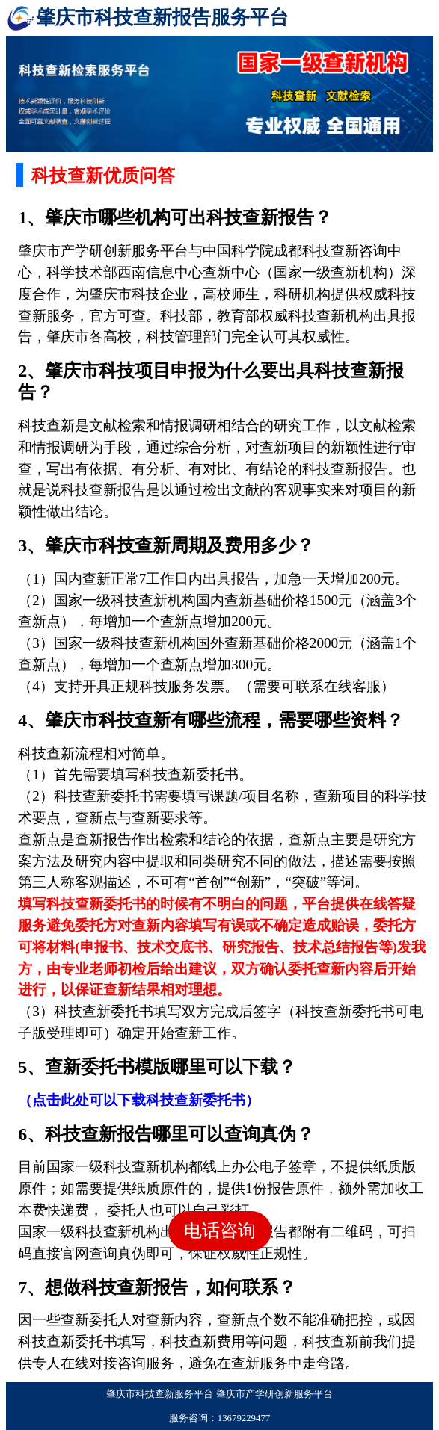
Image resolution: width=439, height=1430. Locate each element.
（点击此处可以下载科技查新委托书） (139, 1100)
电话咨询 (220, 1230)
